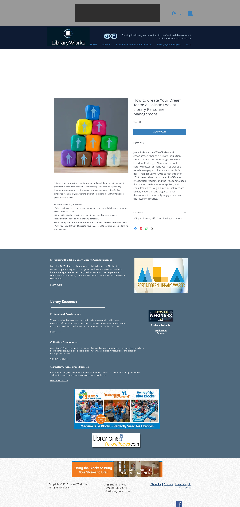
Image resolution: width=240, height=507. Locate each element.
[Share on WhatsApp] (146, 228)
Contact (168, 484)
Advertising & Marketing (182, 486)
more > (59, 331)
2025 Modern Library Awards (75, 266)
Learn (53, 331)
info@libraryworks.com (117, 491)
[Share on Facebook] (135, 228)
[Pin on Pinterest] (141, 228)
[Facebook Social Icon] (179, 504)
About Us (155, 484)
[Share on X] (152, 228)
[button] (117, 13)
